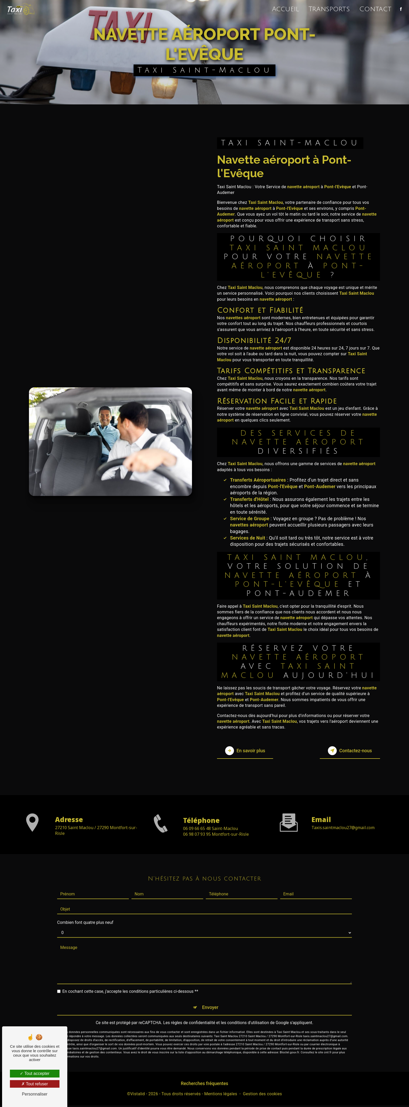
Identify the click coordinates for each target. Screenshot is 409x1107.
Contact (374, 9)
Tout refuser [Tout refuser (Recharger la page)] (34, 1084)
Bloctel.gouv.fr (289, 1037)
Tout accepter (34, 1073)
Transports (328, 9)
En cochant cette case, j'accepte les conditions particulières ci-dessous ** (130, 974)
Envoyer (210, 991)
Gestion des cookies (262, 1095)
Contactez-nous (346, 750)
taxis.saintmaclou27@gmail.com (343, 811)
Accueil (284, 9)
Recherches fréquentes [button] (204, 1085)
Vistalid (137, 1095)
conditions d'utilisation (248, 1007)
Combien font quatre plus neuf (85, 905)
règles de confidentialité (193, 1007)
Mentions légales (220, 1095)
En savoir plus (248, 750)
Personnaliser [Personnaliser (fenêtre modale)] (34, 1094)
